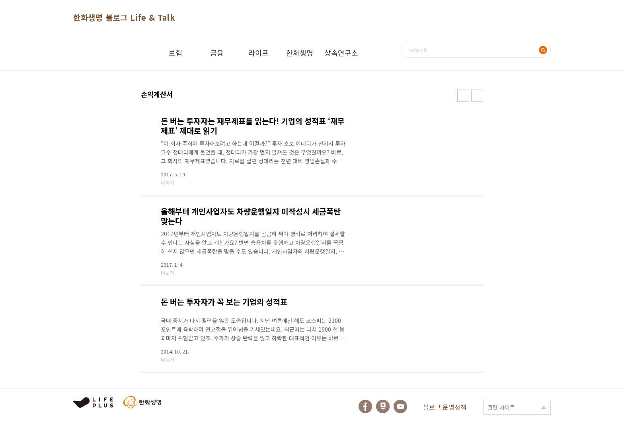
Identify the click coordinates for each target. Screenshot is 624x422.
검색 (542, 49)
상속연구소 (341, 52)
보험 (175, 52)
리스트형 (477, 96)
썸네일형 (463, 96)
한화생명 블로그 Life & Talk (124, 17)
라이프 (258, 52)
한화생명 (299, 52)
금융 (217, 52)
